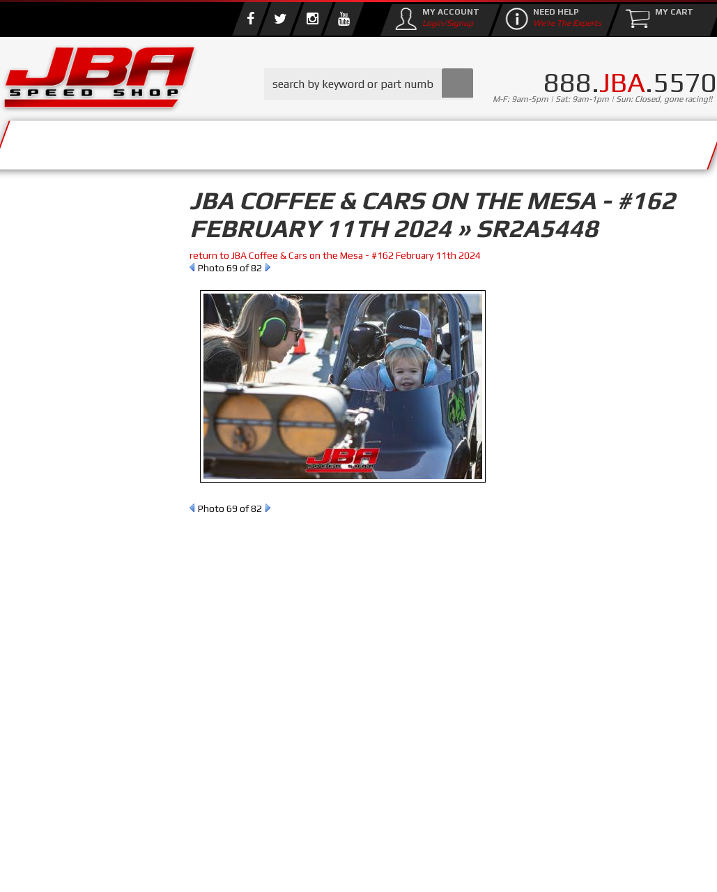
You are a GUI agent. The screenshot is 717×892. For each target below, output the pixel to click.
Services (59, 141)
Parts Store (259, 141)
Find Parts (82, 309)
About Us (152, 141)
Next (267, 267)
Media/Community (403, 141)
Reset (30, 309)
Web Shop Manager (470, 871)
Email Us (58, 576)
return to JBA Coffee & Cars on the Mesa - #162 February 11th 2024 (335, 255)
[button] (368, 84)
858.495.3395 (69, 605)
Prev (192, 267)
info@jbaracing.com (235, 841)
